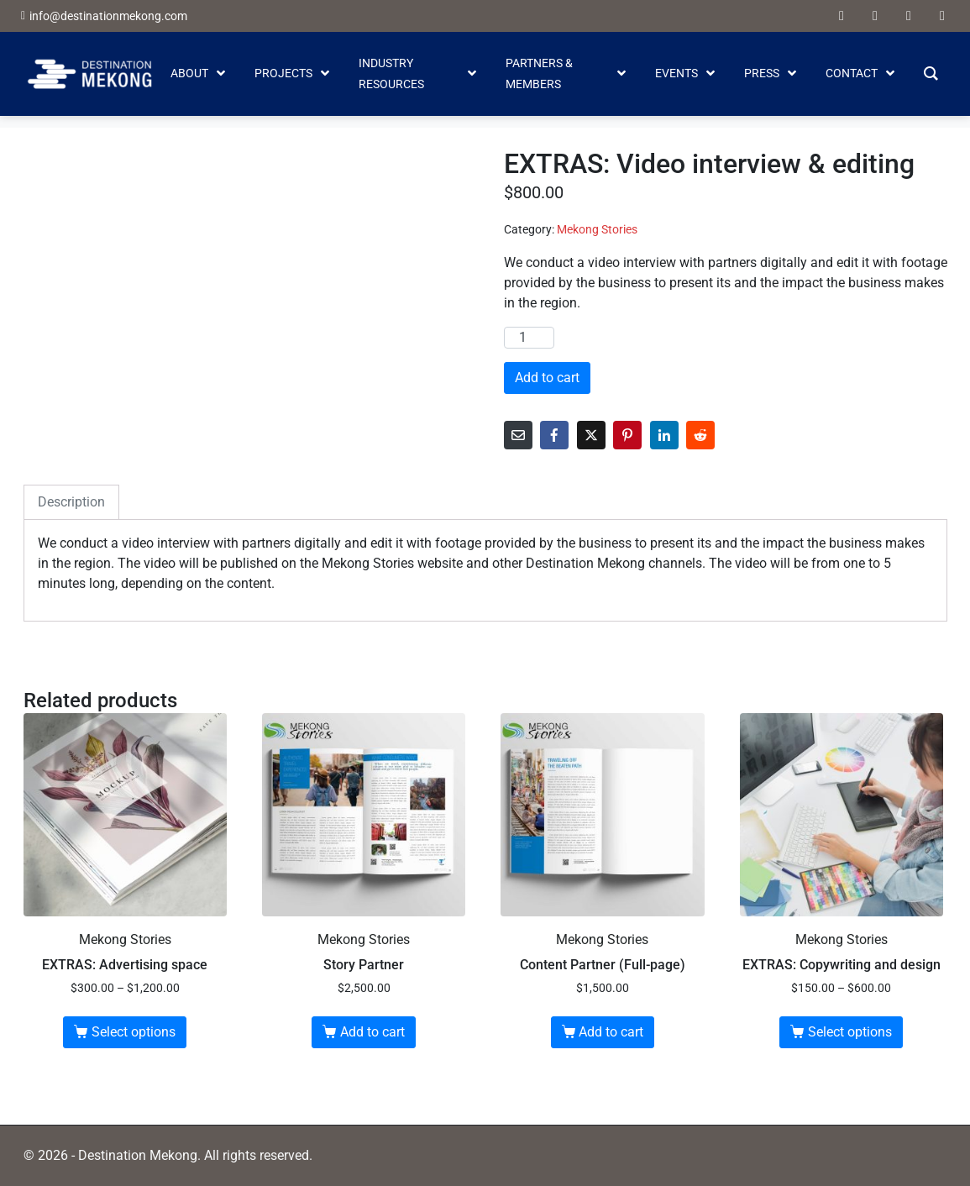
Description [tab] (71, 502)
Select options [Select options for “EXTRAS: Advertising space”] (134, 1032)
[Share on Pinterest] (627, 435)
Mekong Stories (597, 229)
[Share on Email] (518, 435)
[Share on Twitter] (591, 435)
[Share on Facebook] (554, 435)
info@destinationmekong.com (108, 16)
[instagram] (942, 16)
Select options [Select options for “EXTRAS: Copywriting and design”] (850, 1032)
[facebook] (841, 16)
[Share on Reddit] (700, 435)
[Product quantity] (529, 338)
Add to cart (547, 378)
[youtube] (875, 16)
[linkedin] (908, 16)
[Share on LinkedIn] (664, 435)
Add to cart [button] (372, 1032)
